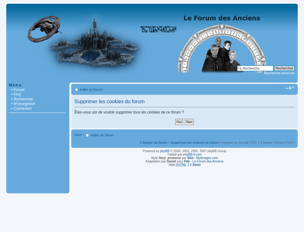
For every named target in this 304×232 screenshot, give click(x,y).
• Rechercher (22, 99)
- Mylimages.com (202, 158)
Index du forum (91, 89)
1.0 (188, 165)
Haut (78, 135)
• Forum (17, 90)
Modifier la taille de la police (290, 88)
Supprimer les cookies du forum (195, 142)
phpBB (164, 151)
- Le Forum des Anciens (203, 161)
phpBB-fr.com (192, 154)
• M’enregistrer (23, 104)
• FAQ (16, 94)
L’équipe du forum (153, 142)
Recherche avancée (279, 73)
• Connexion (21, 108)
